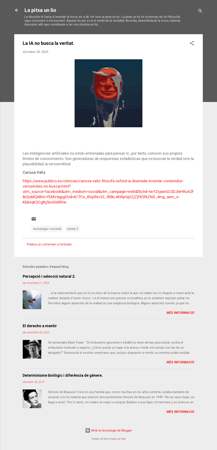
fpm (124, 438)
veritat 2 (72, 229)
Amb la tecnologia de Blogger (108, 430)
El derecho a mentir (40, 326)
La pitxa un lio (40, 10)
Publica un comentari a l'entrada (49, 244)
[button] (191, 44)
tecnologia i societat (47, 229)
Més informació (180, 313)
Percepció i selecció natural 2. (49, 276)
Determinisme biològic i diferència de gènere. (63, 375)
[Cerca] (200, 11)
